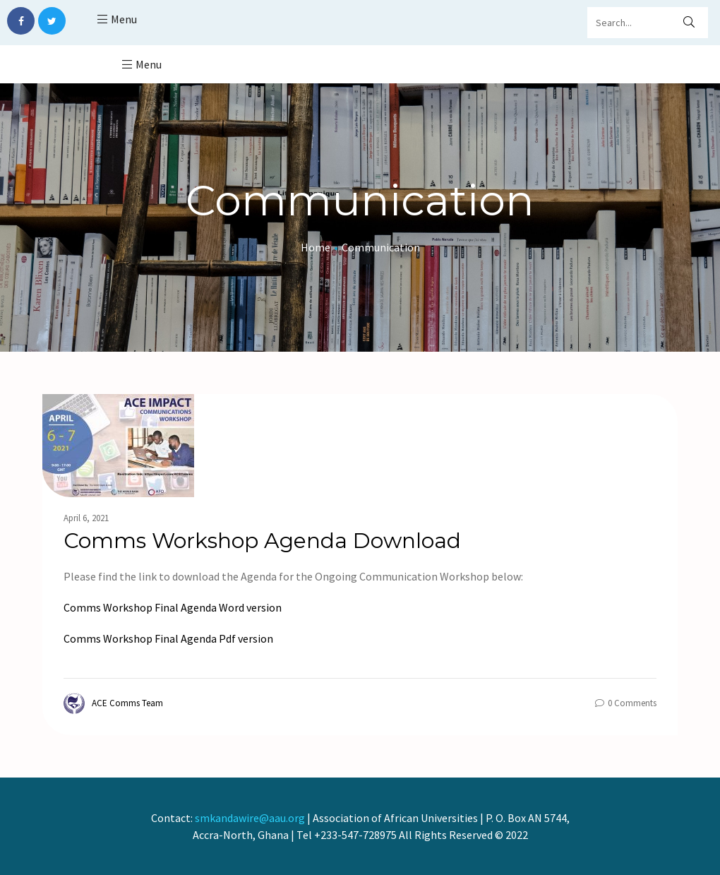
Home (315, 247)
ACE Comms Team (113, 703)
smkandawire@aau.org (250, 818)
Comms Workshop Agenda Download (262, 541)
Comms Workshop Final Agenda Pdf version (168, 638)
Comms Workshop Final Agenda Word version (173, 607)
